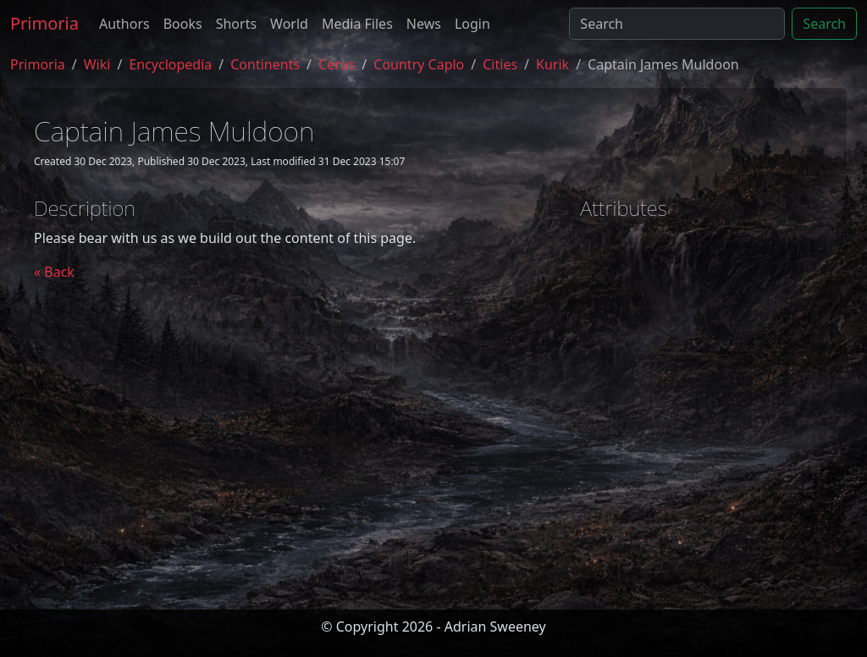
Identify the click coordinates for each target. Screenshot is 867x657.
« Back (54, 271)
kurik (552, 64)
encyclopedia (170, 64)
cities (500, 64)
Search (824, 23)
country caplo (418, 64)
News (423, 23)
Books (182, 23)
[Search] (677, 24)
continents (265, 64)
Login (472, 23)
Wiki (97, 64)
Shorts (236, 23)
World (289, 23)
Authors (124, 23)
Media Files (357, 23)
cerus (336, 64)
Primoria (44, 23)
